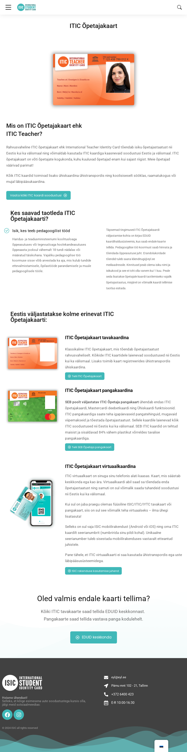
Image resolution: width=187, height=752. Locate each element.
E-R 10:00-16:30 (122, 703)
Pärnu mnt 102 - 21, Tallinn (129, 686)
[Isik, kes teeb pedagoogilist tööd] (6, 230)
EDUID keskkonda (94, 637)
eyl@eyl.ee (118, 677)
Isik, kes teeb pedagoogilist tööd (41, 230)
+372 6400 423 (122, 694)
